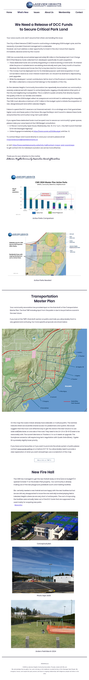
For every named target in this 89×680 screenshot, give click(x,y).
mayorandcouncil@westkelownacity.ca (22, 140)
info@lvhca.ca (44, 663)
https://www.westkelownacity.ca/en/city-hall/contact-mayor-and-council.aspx (43, 145)
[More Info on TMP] (44, 460)
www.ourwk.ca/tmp (25, 449)
